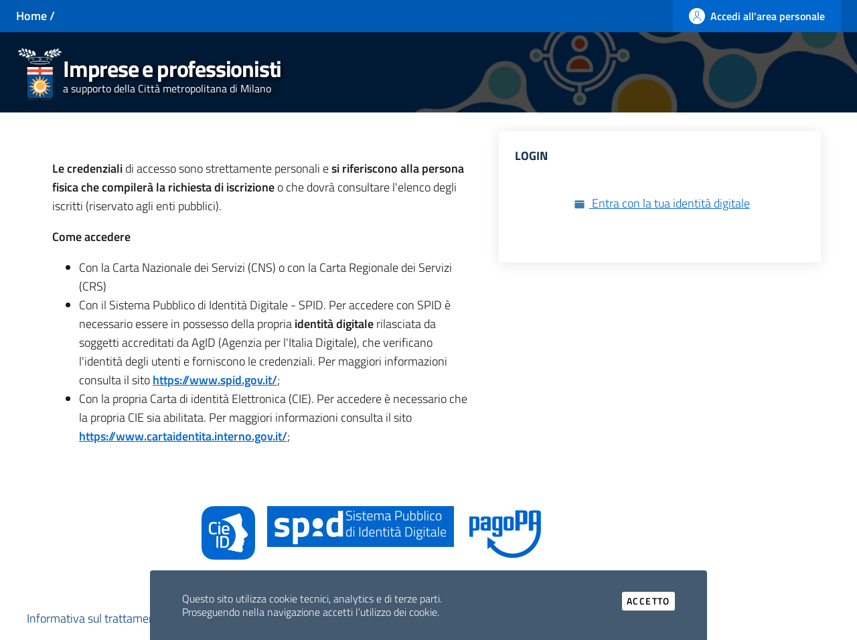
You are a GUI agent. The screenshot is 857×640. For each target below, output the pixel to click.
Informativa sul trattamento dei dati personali (139, 618)
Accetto (651, 601)
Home (31, 16)
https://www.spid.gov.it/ (215, 380)
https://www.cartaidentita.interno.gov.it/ (183, 436)
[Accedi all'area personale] (757, 16)
